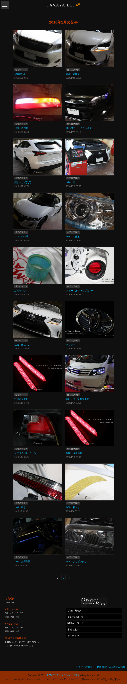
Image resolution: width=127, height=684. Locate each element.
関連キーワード (75, 623)
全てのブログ (21, 70)
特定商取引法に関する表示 (111, 666)
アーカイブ (73, 635)
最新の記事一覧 (75, 617)
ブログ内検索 (74, 610)
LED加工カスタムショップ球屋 (63, 675)
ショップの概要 (84, 666)
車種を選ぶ (73, 629)
